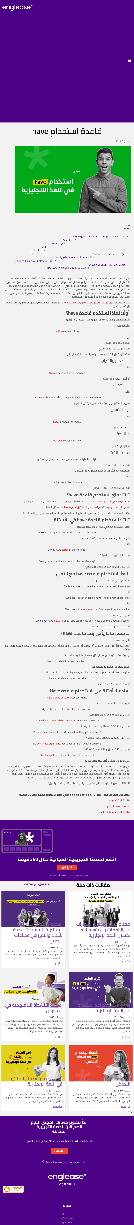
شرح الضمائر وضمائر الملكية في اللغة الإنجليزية (36, 1081)
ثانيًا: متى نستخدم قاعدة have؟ (108, 254)
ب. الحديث (68, 240)
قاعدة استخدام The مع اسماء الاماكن (101, 1081)
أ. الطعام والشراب (82, 236)
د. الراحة (46, 247)
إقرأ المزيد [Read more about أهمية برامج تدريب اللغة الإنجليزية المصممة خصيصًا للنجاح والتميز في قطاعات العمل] (58, 963)
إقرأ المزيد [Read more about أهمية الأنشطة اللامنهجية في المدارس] (58, 1037)
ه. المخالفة (36, 250)
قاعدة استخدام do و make (115, 812)
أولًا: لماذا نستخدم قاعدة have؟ (108, 236)
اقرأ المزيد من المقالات (36, 884)
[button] (129, 60)
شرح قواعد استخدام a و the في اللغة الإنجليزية (103, 1007)
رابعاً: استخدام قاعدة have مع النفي (34, 261)
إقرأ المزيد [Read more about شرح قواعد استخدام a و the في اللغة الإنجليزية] (125, 1037)
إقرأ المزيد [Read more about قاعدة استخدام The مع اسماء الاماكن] (125, 1107)
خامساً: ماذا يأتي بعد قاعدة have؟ (107, 265)
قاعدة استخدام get (118, 806)
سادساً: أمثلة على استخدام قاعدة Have (68, 268)
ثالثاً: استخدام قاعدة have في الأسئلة (72, 257)
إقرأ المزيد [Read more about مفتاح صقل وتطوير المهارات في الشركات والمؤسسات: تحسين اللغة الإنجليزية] (125, 961)
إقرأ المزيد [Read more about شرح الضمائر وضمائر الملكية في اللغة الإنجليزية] (58, 1107)
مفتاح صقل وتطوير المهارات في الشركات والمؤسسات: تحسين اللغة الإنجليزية (103, 929)
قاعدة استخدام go (119, 800)
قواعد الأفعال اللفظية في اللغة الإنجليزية (86, 302)
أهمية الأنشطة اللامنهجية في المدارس (34, 1007)
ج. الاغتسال (57, 243)
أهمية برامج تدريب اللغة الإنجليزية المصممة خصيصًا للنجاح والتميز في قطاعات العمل (37, 932)
